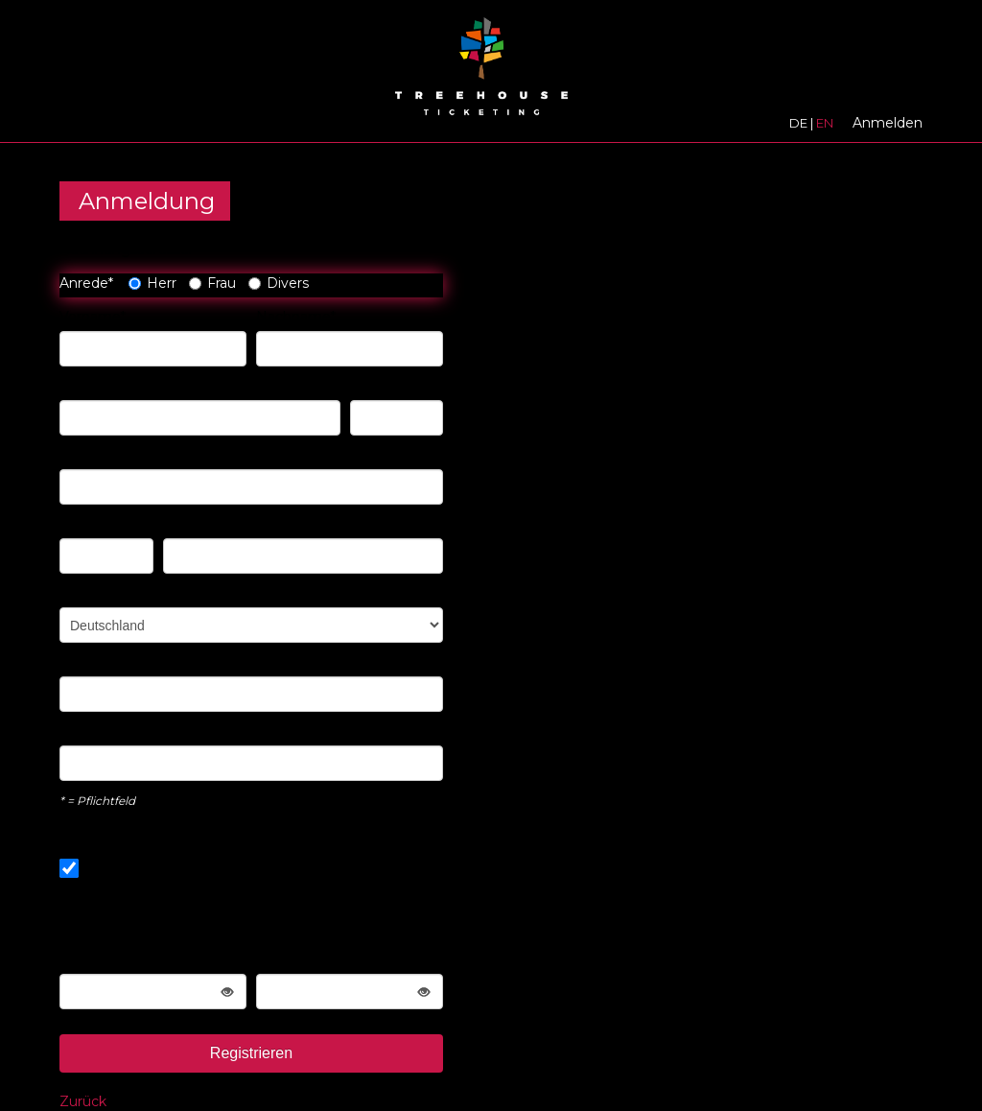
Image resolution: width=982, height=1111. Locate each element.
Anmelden (888, 122)
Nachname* (296, 316)
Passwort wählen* (118, 959)
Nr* (360, 385)
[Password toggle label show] (227, 991)
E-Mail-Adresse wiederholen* (154, 731)
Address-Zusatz (111, 454)
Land (76, 593)
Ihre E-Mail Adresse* (126, 662)
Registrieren (251, 1053)
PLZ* (76, 523)
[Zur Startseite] (481, 72)
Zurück (82, 1101)
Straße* (83, 385)
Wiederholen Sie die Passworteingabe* (323, 950)
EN (824, 122)
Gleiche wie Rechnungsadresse (178, 868)
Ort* (176, 523)
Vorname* (92, 316)
